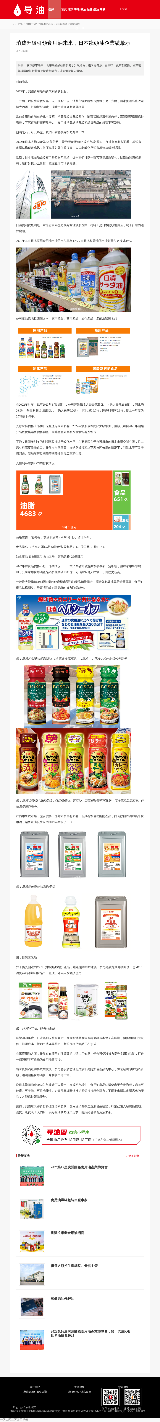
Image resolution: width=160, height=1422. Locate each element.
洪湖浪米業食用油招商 (67, 1233)
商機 (102, 9)
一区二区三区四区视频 (14, 1419)
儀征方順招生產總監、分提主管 (74, 1266)
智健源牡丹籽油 (62, 1298)
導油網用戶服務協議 (35, 1391)
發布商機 (133, 1155)
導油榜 (77, 13)
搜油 (96, 9)
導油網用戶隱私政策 (79, 1391)
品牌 (89, 9)
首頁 (64, 9)
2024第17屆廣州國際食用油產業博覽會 (79, 1167)
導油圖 (83, 13)
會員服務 (123, 1387)
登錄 (51, 9)
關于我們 (35, 1387)
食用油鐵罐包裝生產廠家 (69, 1200)
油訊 (70, 9)
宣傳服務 (79, 1387)
